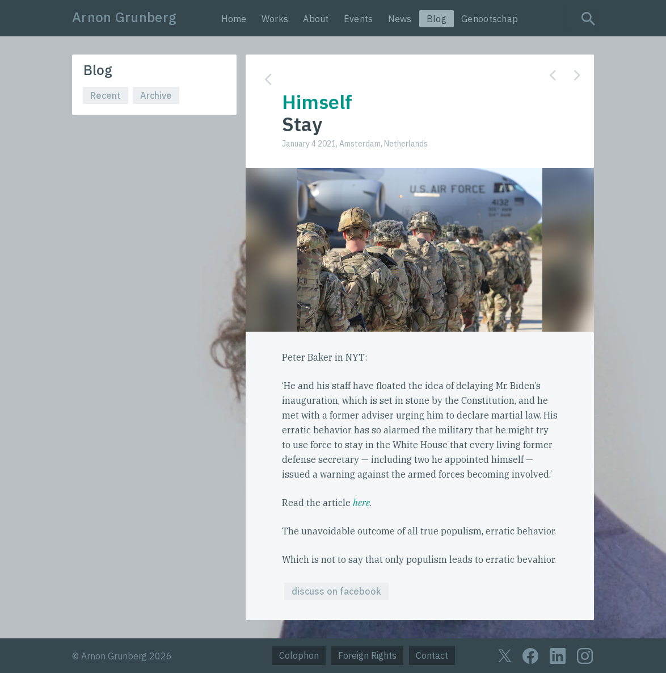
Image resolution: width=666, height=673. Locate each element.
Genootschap (489, 18)
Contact (432, 655)
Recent (105, 95)
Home (234, 18)
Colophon (299, 655)
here (361, 502)
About (316, 18)
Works (275, 18)
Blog (436, 18)
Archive (156, 95)
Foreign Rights (367, 655)
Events (358, 18)
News (400, 18)
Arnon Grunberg (124, 17)
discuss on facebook (336, 591)
